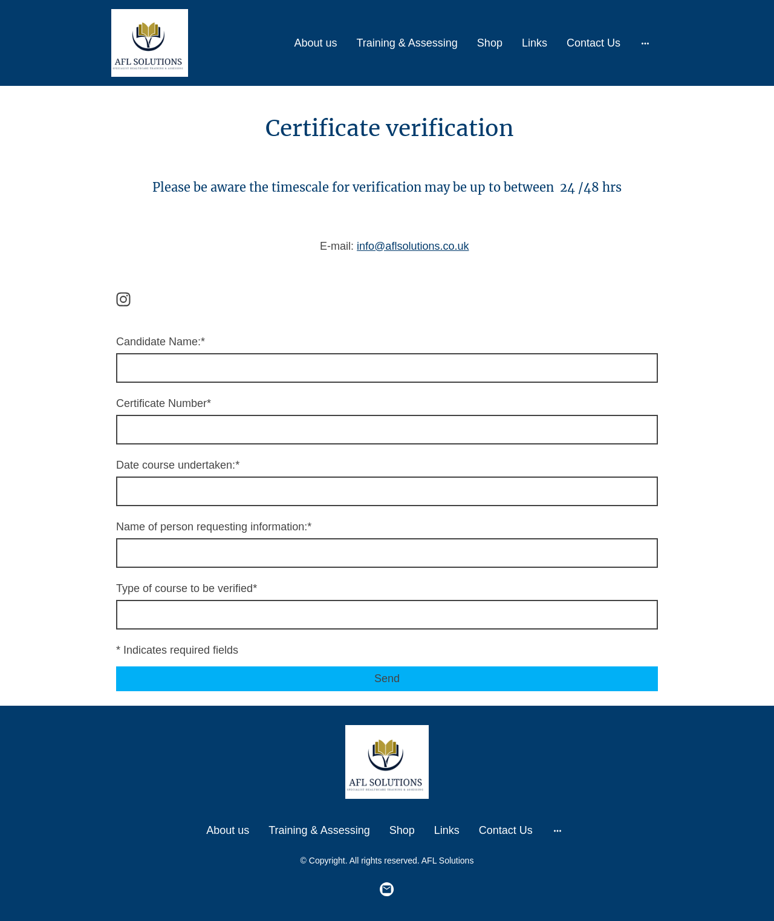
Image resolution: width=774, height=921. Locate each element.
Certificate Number (163, 403)
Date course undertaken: (177, 465)
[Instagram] (123, 299)
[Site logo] (149, 43)
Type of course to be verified (186, 588)
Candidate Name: (160, 342)
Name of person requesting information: (213, 527)
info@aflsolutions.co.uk (413, 246)
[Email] (387, 889)
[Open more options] (645, 43)
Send (387, 678)
